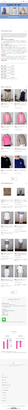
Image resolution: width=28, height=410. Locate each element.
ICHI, (2, 70)
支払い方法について (5, 382)
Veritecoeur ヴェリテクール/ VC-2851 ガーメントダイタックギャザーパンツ (21, 104)
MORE (13, 178)
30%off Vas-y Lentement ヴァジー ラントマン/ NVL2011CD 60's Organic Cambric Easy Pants (21, 254)
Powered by (14, 408)
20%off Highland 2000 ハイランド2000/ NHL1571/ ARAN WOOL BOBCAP (7, 280)
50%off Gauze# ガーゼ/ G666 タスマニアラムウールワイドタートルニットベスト (7, 227)
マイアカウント (4, 395)
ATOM (5, 392)
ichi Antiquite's (5, 70)
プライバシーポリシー (5, 387)
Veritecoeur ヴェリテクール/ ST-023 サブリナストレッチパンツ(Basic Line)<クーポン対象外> (21, 201)
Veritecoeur (3, 67)
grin (5, 67)
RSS (2, 392)
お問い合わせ (4, 400)
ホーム (3, 374)
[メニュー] (26, 1)
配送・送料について (5, 377)
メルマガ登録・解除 (5, 390)
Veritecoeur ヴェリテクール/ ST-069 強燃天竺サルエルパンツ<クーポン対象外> (7, 201)
